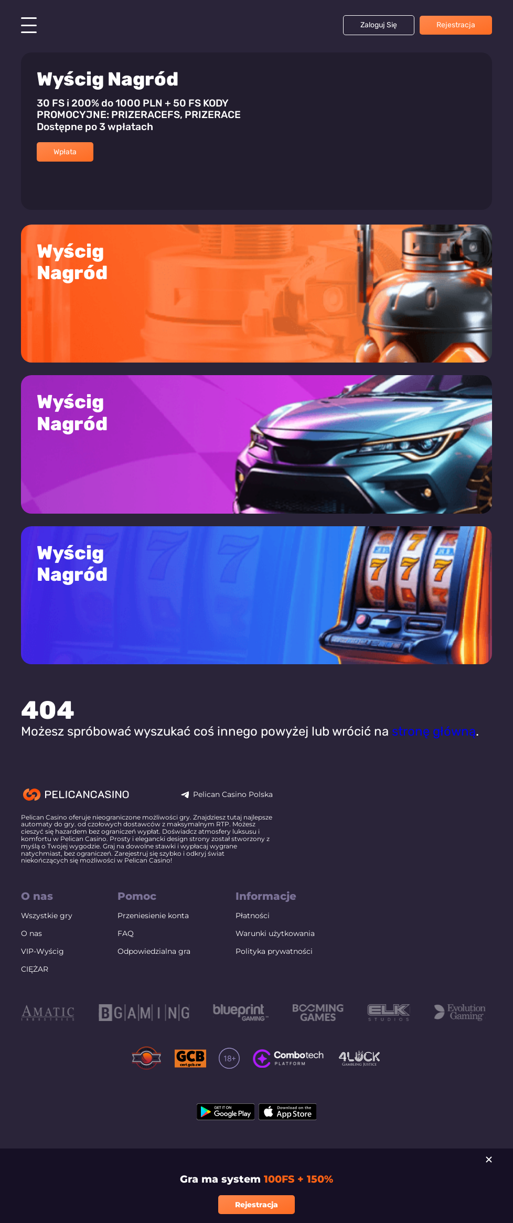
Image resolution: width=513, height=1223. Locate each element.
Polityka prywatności (274, 970)
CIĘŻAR (34, 988)
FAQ (125, 952)
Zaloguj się (378, 24)
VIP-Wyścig (42, 970)
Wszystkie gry (46, 934)
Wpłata (65, 151)
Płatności (253, 934)
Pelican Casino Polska (233, 812)
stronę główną (434, 749)
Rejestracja (455, 24)
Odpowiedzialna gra (153, 970)
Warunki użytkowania (275, 952)
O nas (31, 952)
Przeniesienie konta (153, 934)
